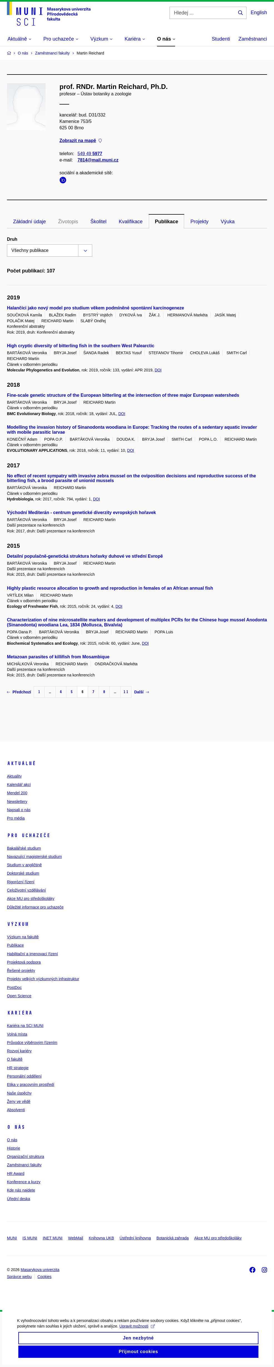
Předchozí (19, 692)
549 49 (90, 153)
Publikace (166, 221)
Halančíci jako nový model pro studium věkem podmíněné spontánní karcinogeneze (95, 308)
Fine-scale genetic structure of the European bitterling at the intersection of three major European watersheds (123, 395)
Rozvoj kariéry (19, 1051)
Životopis (68, 221)
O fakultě (15, 1059)
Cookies (45, 1276)
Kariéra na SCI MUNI (25, 1025)
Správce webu (19, 1276)
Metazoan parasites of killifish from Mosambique (58, 656)
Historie (13, 1148)
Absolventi (16, 1110)
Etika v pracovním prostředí (30, 1084)
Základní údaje (29, 221)
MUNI (12, 1238)
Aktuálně (21, 763)
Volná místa (17, 1034)
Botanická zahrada (172, 1238)
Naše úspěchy (19, 1093)
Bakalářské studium (24, 848)
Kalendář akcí (19, 784)
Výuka (228, 221)
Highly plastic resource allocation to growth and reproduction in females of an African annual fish (110, 588)
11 (126, 691)
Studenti (221, 39)
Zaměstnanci (252, 39)
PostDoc (14, 987)
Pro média (16, 818)
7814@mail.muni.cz (98, 160)
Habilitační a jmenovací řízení (32, 954)
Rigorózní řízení (20, 882)
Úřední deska (18, 1199)
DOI (158, 370)
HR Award (15, 1173)
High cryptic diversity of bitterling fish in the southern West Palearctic (80, 345)
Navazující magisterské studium (34, 856)
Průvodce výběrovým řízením (32, 1042)
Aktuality (14, 776)
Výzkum (18, 924)
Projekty (199, 221)
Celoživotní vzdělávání (26, 890)
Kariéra (19, 1013)
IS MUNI (30, 1238)
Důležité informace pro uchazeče (35, 907)
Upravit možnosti (136, 1328)
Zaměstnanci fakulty (24, 1165)
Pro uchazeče (28, 835)
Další (141, 692)
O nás (16, 1127)
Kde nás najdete (21, 1190)
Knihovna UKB (101, 1238)
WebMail (75, 1238)
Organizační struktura (25, 1156)
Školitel (98, 221)
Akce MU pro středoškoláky (30, 898)
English (259, 12)
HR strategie (18, 1068)
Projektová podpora (24, 962)
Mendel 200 (17, 793)
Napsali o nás (19, 810)
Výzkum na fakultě (23, 937)
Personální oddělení (24, 1076)
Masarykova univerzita (40, 1269)
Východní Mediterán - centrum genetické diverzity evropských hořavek (81, 512)
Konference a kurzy (24, 1182)
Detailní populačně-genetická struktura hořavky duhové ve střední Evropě (85, 556)
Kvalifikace (131, 221)
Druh (12, 239)
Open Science (19, 996)
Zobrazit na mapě (80, 140)
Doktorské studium (23, 873)
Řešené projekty (21, 970)
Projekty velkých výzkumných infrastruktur (43, 979)
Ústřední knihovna (135, 1238)
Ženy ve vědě (18, 1101)
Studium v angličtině (24, 865)
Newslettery (17, 801)
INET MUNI (53, 1238)
